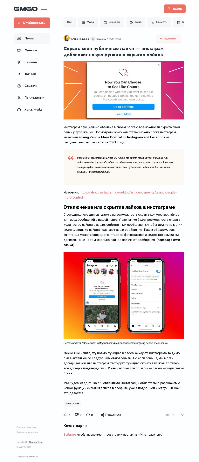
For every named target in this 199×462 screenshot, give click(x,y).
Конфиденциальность (27, 432)
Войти (175, 9)
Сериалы (112, 22)
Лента (25, 38)
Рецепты (27, 62)
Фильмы (27, 50)
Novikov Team (36, 442)
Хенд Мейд (29, 109)
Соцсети (27, 86)
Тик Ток (26, 74)
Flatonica (33, 457)
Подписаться (168, 38)
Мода (88, 22)
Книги (183, 22)
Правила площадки (26, 427)
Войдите (70, 434)
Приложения (30, 97)
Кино (135, 22)
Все (69, 22)
